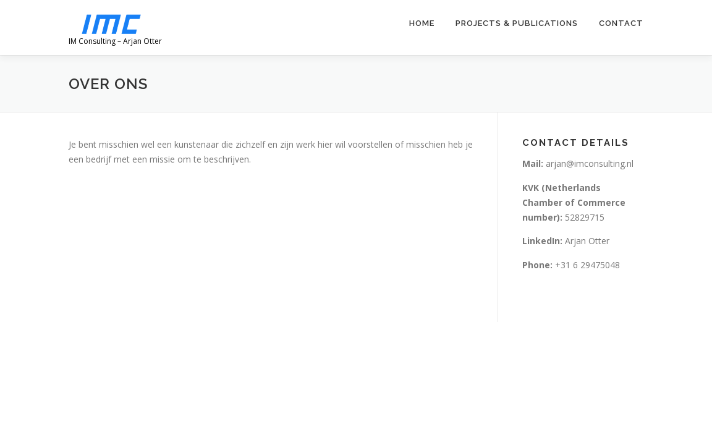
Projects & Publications (517, 23)
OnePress (348, 351)
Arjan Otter (567, 241)
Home (421, 23)
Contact (621, 23)
